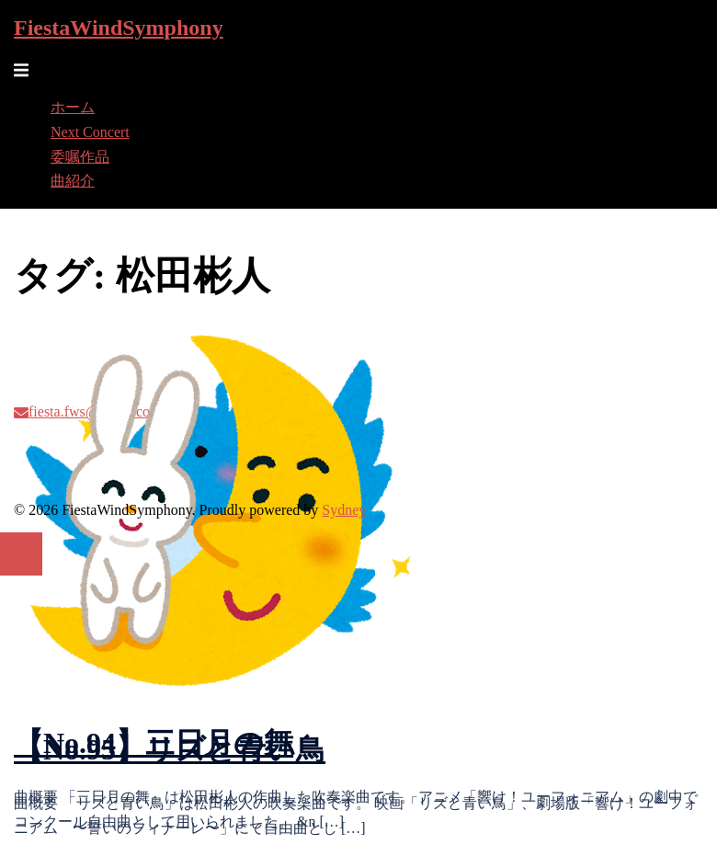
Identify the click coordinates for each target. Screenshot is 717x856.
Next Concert (90, 132)
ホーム (73, 107)
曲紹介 (73, 180)
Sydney (344, 510)
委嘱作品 (80, 157)
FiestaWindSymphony (118, 28)
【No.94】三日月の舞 (153, 742)
